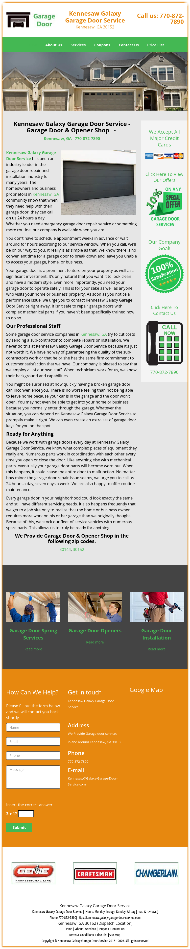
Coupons (102, 44)
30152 (78, 549)
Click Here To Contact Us (164, 310)
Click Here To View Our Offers (164, 177)
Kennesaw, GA (58, 138)
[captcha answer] (26, 813)
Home (31, 44)
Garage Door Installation (156, 634)
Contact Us (129, 44)
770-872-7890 (172, 18)
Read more (33, 649)
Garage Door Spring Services (33, 634)
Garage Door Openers (95, 630)
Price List (155, 44)
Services (78, 44)
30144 (65, 549)
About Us (53, 44)
